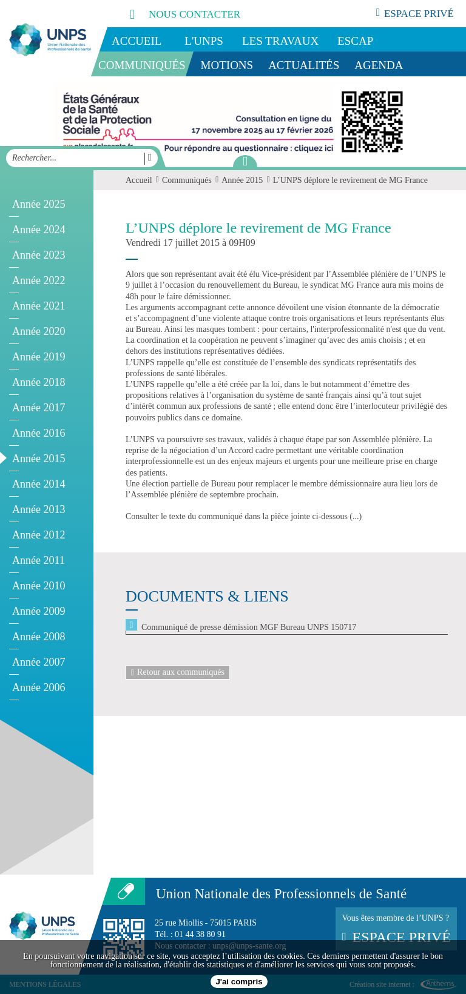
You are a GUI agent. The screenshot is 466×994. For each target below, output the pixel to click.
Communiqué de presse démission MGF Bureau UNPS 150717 (248, 627)
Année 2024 (38, 230)
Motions (227, 65)
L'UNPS (203, 41)
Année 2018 (38, 382)
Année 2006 (38, 687)
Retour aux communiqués (178, 672)
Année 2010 (38, 586)
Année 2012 (38, 535)
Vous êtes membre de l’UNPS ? (396, 929)
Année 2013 (38, 509)
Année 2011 (38, 560)
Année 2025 (38, 204)
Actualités (303, 65)
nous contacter (171, 13)
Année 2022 (38, 280)
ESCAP (355, 41)
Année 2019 (38, 357)
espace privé (415, 13)
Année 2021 (38, 306)
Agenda (378, 65)
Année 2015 (38, 458)
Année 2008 (38, 637)
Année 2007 (38, 662)
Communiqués (142, 65)
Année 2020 (38, 331)
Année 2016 (38, 433)
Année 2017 (38, 408)
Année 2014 (38, 484)
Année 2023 (38, 255)
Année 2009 (38, 611)
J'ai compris (238, 981)
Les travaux (280, 41)
